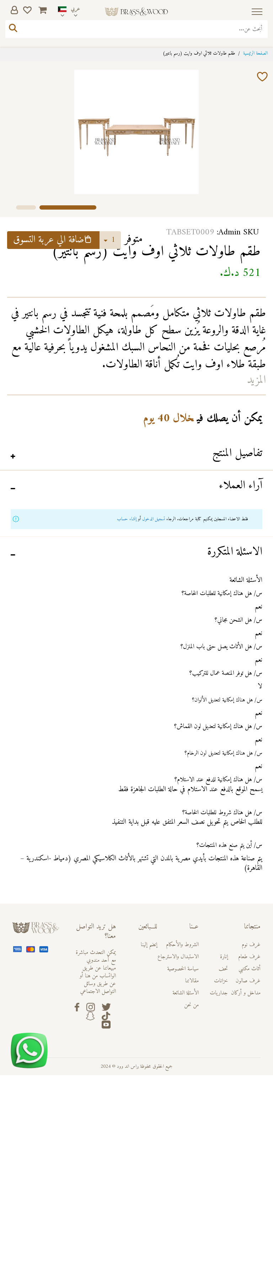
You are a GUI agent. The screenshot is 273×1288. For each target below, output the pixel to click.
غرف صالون (248, 981)
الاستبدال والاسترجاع (178, 957)
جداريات (219, 993)
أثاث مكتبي (250, 969)
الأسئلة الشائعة (185, 993)
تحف (223, 969)
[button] (26, 206)
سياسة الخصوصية (183, 969)
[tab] (136, 454)
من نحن (191, 1005)
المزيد (256, 380)
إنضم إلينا (149, 945)
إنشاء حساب (126, 519)
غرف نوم (251, 945)
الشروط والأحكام (182, 945)
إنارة (224, 957)
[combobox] (136, 29)
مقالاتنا (192, 981)
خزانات (221, 981)
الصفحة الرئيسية (255, 53)
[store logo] (136, 12)
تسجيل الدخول (153, 519)
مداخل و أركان (246, 993)
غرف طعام (249, 957)
